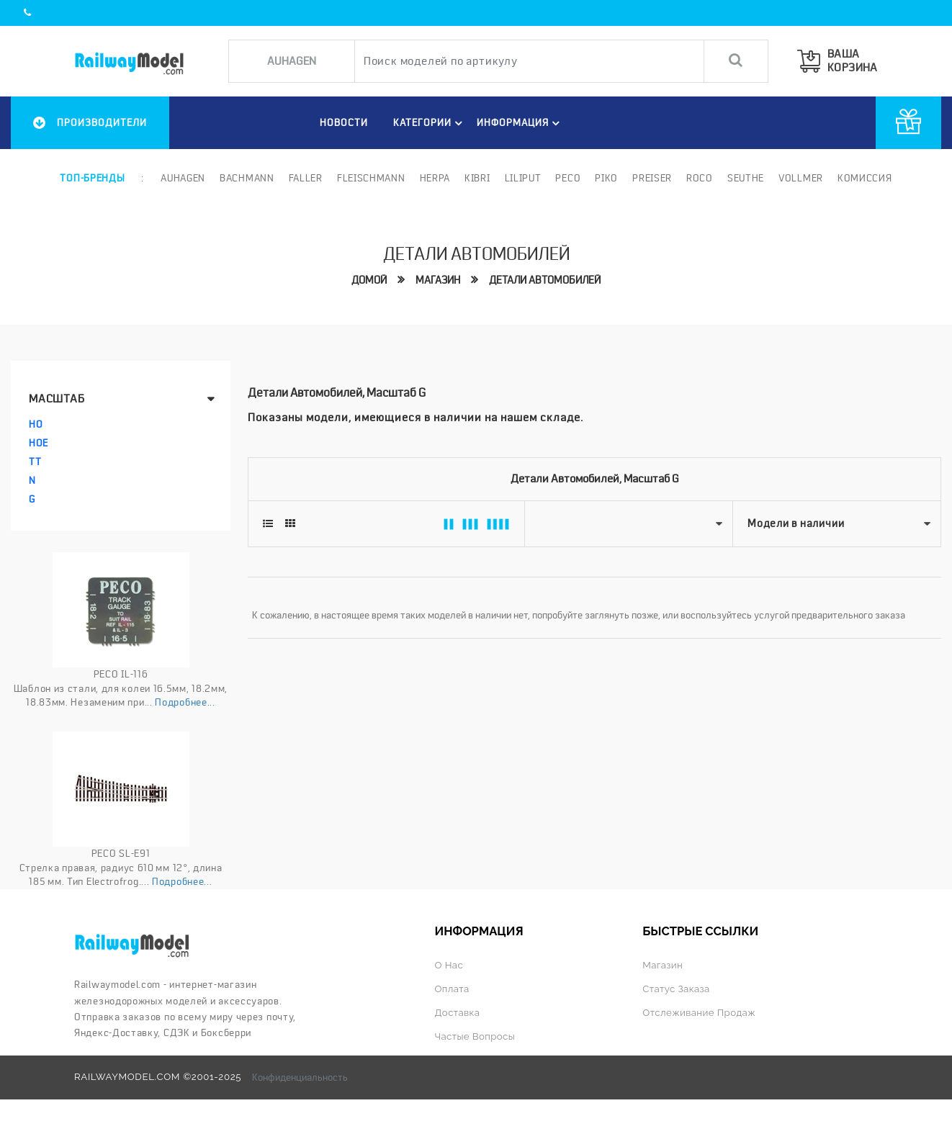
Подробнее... (185, 702)
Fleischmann (371, 178)
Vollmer (800, 178)
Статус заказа (675, 989)
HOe (38, 443)
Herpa (435, 178)
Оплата (452, 989)
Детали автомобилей (545, 280)
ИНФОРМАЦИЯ (520, 123)
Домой (369, 280)
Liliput (523, 178)
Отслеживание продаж (698, 1012)
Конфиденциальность (300, 1077)
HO (35, 424)
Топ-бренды (92, 178)
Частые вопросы (475, 1036)
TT (35, 461)
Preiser (652, 178)
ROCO (699, 178)
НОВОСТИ (344, 122)
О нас (449, 965)
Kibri (477, 178)
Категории (430, 123)
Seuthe (745, 178)
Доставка (457, 1012)
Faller (306, 178)
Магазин (438, 280)
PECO (567, 178)
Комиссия (865, 178)
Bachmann (247, 178)
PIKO (606, 178)
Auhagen (183, 178)
